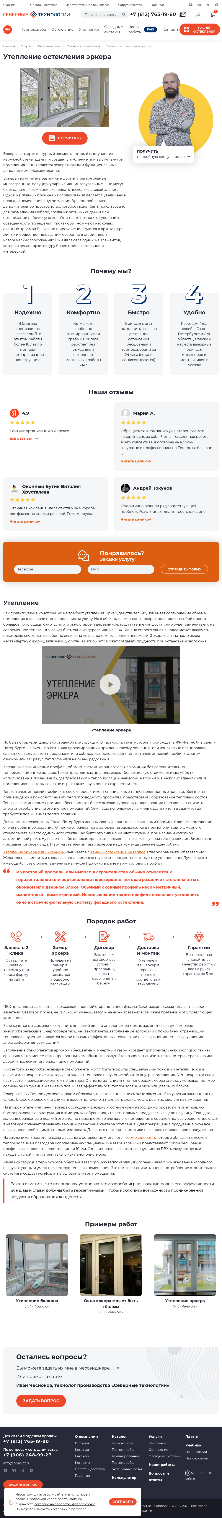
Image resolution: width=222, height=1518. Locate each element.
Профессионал (197, 1458)
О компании (12, 4)
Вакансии (82, 1456)
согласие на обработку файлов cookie (64, 1504)
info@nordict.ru (16, 1463)
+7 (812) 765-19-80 (153, 14)
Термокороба (34, 29)
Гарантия (158, 4)
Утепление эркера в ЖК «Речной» (34, 852)
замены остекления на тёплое (117, 852)
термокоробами (140, 1138)
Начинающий (196, 1452)
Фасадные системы (113, 29)
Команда (82, 1450)
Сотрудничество (130, 4)
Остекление (62, 29)
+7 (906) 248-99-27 (27, 1454)
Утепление (89, 29)
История (82, 1443)
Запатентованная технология (87, 4)
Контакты (171, 29)
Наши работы (142, 29)
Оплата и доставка (43, 4)
